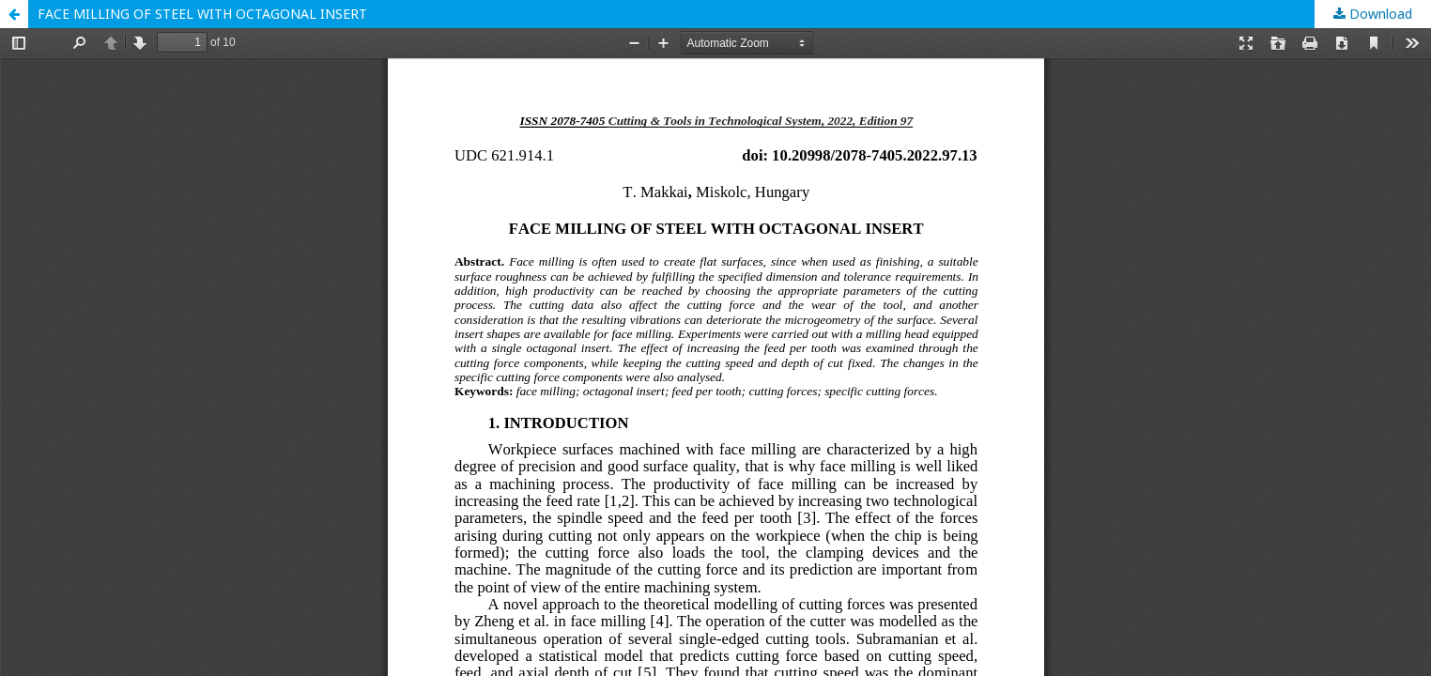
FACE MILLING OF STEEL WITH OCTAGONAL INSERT (202, 14)
